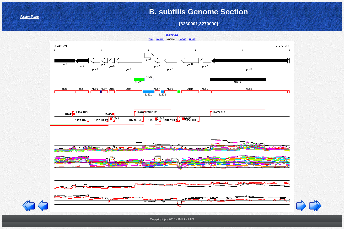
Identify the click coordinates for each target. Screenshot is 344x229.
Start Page (29, 17)
